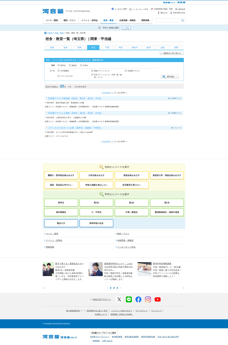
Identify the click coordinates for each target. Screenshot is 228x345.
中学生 (85, 65)
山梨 (162, 47)
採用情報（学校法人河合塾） (122, 314)
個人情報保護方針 (74, 311)
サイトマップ (156, 311)
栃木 (66, 47)
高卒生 (63, 65)
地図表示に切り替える (172, 53)
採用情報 (96, 341)
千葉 (107, 47)
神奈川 (135, 47)
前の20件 (106, 93)
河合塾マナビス (134, 71)
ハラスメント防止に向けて (121, 311)
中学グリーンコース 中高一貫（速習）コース (108, 76)
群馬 (80, 47)
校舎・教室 (59, 33)
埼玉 (93, 47)
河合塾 (49, 33)
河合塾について (101, 314)
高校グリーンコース (102, 71)
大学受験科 (64, 71)
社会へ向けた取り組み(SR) (168, 337)
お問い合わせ (107, 341)
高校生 (74, 65)
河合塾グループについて (99, 337)
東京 (121, 47)
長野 (176, 47)
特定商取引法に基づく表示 (97, 311)
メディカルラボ (66, 76)
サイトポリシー (142, 311)
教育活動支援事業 (132, 337)
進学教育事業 (117, 337)
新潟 (149, 47)
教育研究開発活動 (148, 337)
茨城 (52, 47)
